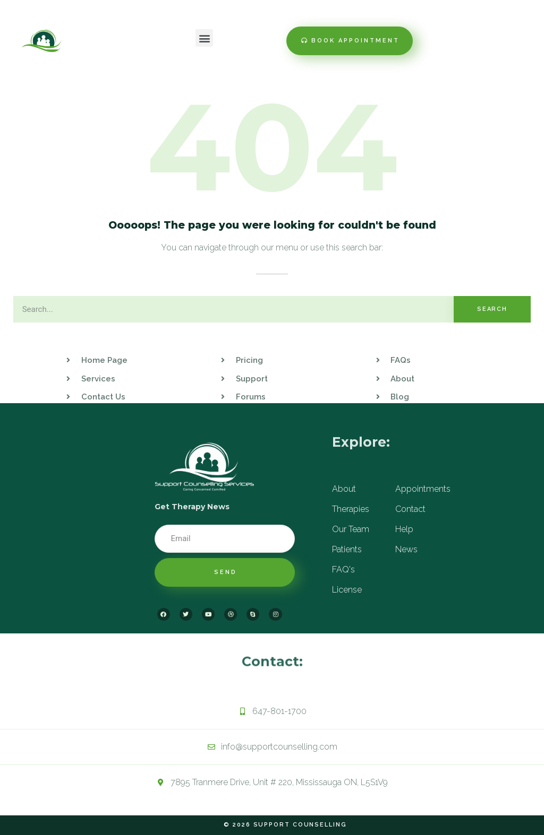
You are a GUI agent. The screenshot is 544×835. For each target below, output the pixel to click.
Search (492, 309)
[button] (204, 38)
